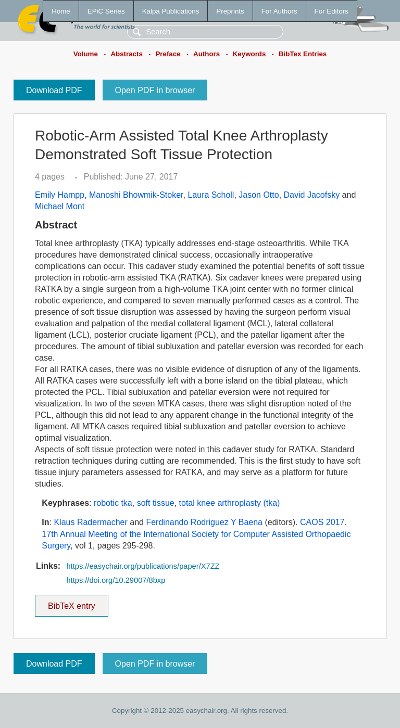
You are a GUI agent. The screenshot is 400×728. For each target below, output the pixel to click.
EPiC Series (106, 11)
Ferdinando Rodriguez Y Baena (204, 522)
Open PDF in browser (155, 90)
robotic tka (113, 503)
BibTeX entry (71, 602)
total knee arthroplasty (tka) (229, 503)
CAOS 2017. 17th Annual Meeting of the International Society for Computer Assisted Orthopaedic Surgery (196, 534)
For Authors (279, 11)
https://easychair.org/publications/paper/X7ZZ (142, 566)
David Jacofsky (312, 194)
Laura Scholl (211, 194)
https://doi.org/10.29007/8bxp (115, 580)
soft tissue (155, 503)
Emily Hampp (59, 194)
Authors (206, 54)
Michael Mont (59, 206)
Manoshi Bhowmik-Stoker (136, 194)
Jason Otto (259, 194)
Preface (167, 54)
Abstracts (126, 54)
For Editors (331, 11)
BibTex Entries (303, 54)
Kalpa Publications (170, 11)
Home (61, 11)
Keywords (249, 54)
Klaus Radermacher (90, 522)
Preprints (230, 11)
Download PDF (54, 90)
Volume (85, 54)
